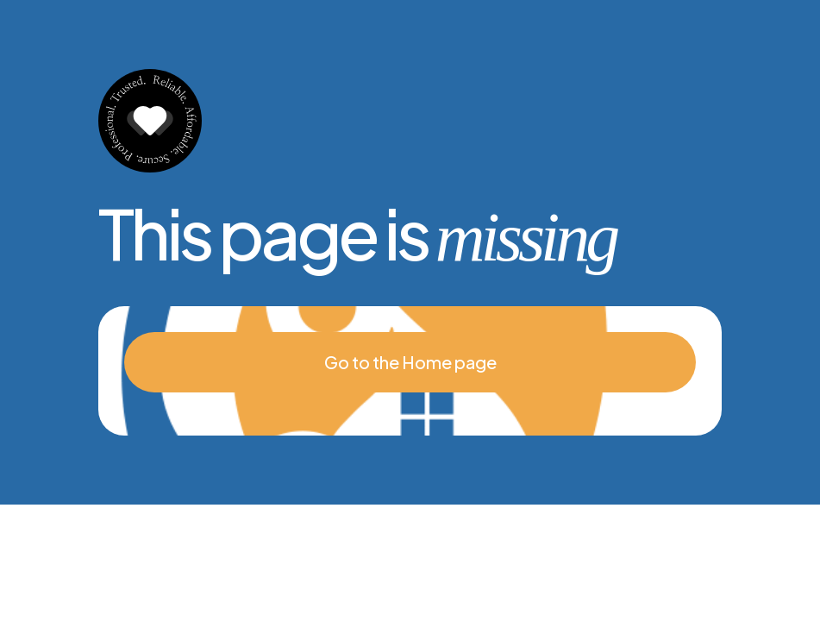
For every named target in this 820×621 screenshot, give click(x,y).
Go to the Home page (410, 362)
